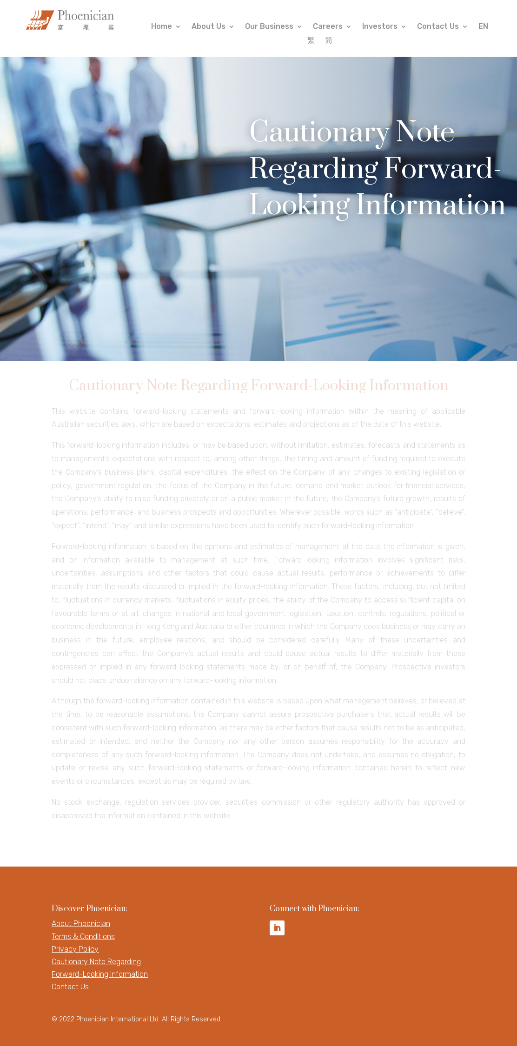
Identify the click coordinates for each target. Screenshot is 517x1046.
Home (161, 27)
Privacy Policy (75, 949)
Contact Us (438, 27)
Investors (380, 27)
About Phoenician (81, 923)
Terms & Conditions (83, 936)
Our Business (269, 27)
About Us (208, 27)
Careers (328, 27)
